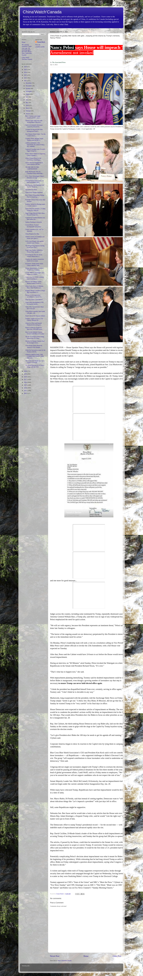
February (28, 111)
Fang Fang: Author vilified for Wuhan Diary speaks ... (34, 251)
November (29, 86)
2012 (25, 393)
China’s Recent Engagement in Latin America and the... (34, 163)
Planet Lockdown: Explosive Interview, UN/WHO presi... (34, 328)
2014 (25, 388)
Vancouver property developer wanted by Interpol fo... (34, 125)
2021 (25, 80)
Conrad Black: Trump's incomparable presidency (33, 225)
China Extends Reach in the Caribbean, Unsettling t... (33, 159)
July (27, 97)
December (29, 83)
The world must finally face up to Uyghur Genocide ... (34, 361)
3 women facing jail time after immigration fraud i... (34, 130)
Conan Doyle (41, 42)
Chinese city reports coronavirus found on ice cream (34, 260)
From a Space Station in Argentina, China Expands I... (35, 154)
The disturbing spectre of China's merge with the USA (34, 366)
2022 (25, 78)
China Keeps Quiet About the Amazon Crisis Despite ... (33, 346)
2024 (25, 72)
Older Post (117, 956)
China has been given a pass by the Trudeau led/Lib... (35, 351)
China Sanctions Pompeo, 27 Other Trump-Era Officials (35, 209)
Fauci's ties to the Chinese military (35, 316)
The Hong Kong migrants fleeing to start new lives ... (34, 246)
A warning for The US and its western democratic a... (33, 255)
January (28, 113)
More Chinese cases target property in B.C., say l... (33, 116)
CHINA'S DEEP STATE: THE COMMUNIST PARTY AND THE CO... (34, 356)
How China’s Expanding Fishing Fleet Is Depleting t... (34, 196)
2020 (25, 371)
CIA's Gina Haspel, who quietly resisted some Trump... (34, 242)
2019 (25, 374)
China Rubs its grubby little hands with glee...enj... (35, 312)
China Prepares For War (32, 234)
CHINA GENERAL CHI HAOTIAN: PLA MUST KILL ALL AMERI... (35, 144)
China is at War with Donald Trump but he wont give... (33, 324)
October (28, 88)
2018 (25, 377)
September (29, 91)
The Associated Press (59, 62)
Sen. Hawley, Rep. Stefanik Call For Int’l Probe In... (34, 186)
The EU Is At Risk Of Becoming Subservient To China (34, 337)
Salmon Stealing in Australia (33, 222)
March (28, 108)
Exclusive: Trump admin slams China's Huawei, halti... (34, 264)
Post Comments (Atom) (65, 960)
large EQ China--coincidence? (34, 299)
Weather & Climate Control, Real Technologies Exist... (34, 342)
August (28, 94)
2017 (25, 379)
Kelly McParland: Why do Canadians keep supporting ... (34, 172)
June (27, 100)
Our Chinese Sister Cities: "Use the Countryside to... (35, 135)
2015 (25, 385)
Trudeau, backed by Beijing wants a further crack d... (35, 205)
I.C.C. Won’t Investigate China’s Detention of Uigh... (34, 177)
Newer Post (54, 956)
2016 (25, 382)
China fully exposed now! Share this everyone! (34, 307)
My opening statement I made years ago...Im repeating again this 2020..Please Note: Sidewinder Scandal (27, 50)
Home (86, 956)
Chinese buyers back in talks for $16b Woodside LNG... (34, 181)
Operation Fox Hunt (31, 189)
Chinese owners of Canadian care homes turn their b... (34, 237)
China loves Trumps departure (34, 192)
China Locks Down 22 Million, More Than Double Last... (34, 287)
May (27, 102)
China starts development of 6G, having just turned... (34, 303)
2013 (25, 390)
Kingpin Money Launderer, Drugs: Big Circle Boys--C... (35, 291)
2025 (25, 69)
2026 (25, 66)
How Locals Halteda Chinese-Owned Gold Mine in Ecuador (34, 333)
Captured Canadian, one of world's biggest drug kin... (35, 150)
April (27, 105)
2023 (25, 75)
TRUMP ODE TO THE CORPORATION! (32, 168)
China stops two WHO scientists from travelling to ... (34, 278)
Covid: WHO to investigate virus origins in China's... (34, 273)
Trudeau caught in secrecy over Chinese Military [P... (34, 319)
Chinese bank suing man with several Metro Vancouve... (33, 121)
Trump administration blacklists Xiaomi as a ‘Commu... (34, 269)
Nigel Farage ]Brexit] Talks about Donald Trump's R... (35, 214)
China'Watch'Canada (42, 12)
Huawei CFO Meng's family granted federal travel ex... (33, 282)
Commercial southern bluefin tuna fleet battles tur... (35, 218)
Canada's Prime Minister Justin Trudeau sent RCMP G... (34, 139)
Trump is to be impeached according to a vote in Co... (33, 296)
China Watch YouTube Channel (27, 58)
